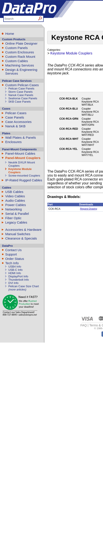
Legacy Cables (16, 222)
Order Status (14, 259)
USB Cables (14, 192)
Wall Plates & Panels (20, 137)
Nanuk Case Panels (20, 95)
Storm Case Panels (20, 91)
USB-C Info (15, 269)
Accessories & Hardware (23, 229)
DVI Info (13, 283)
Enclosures (13, 142)
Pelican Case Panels (21, 88)
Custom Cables (16, 61)
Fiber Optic (13, 218)
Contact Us (13, 250)
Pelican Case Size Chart (23, 286)
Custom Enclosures (19, 52)
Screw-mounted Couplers (24, 175)
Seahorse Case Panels (22, 98)
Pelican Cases (15, 113)
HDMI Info (14, 273)
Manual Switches (17, 234)
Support (11, 254)
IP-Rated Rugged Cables (23, 180)
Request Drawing (88, 209)
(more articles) (17, 289)
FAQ (84, 325)
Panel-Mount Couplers (22, 158)
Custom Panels (16, 48)
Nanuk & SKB (15, 126)
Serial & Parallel (17, 213)
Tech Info (12, 263)
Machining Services (19, 65)
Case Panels (14, 117)
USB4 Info (14, 266)
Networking (13, 209)
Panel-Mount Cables (20, 153)
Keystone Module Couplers (20, 170)
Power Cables (15, 205)
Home (9, 33)
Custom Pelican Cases (22, 85)
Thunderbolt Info (18, 279)
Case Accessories (18, 122)
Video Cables (15, 196)
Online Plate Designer (21, 43)
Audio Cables (15, 200)
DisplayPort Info (18, 276)
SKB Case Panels (19, 101)
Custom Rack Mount (20, 56)
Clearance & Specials (21, 238)
